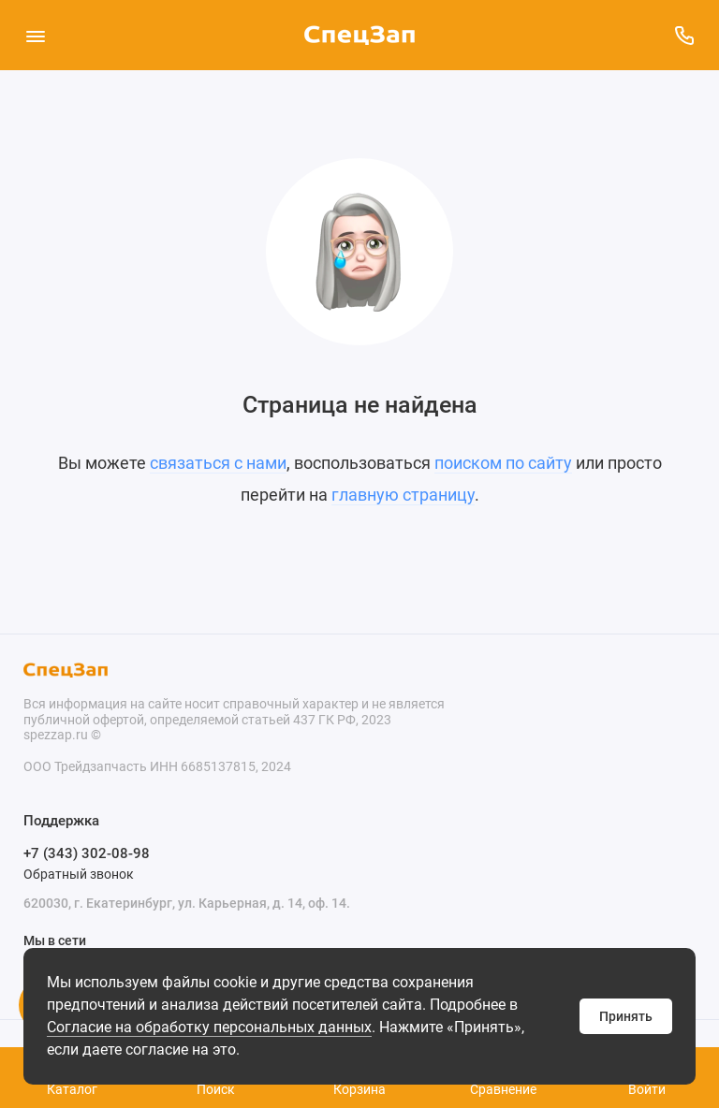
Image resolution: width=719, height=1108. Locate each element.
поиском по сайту (503, 463)
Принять (626, 1016)
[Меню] (35, 35)
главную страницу (403, 494)
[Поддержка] (684, 35)
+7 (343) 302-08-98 (86, 853)
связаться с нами (218, 463)
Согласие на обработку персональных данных (209, 1027)
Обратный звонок (78, 874)
